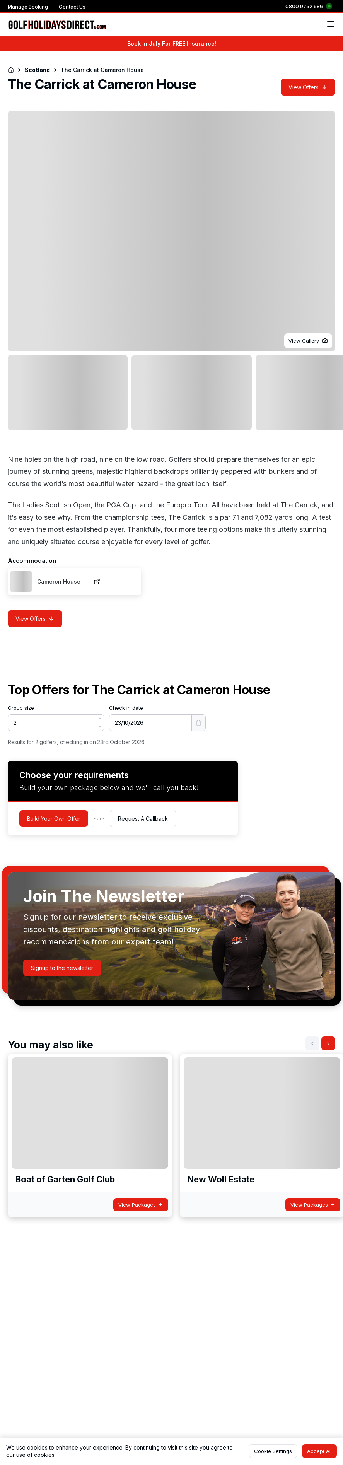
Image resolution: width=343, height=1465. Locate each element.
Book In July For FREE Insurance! (171, 43)
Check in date (126, 708)
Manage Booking (28, 6)
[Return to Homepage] (11, 70)
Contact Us (72, 6)
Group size (21, 708)
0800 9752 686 (304, 6)
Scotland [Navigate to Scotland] (37, 70)
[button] (308, 340)
